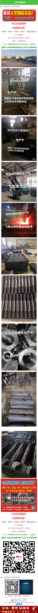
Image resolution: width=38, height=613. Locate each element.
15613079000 (32, 602)
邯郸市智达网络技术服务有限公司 (16, 602)
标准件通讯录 (20, 2)
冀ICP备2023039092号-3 (16, 599)
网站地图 (25, 599)
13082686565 (21, 41)
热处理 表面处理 (15, 6)
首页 (1, 6)
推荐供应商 (7, 6)
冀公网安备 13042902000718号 (19, 601)
